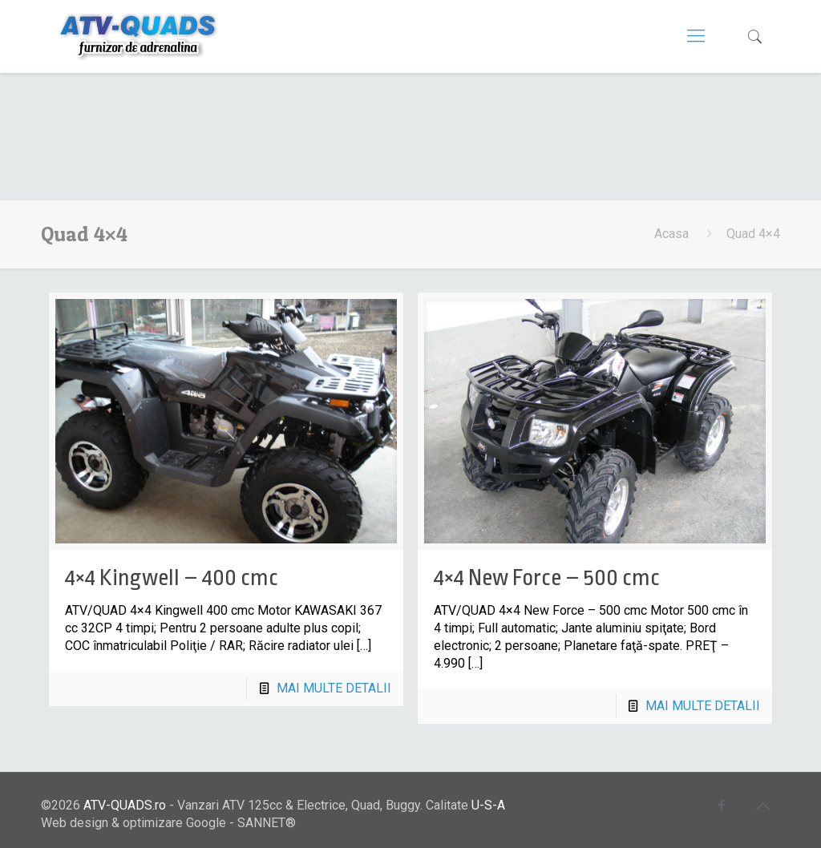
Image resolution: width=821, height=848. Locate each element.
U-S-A (488, 805)
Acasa (671, 233)
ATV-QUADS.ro (124, 805)
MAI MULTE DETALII (334, 688)
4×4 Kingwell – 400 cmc (171, 578)
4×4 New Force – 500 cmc (547, 578)
